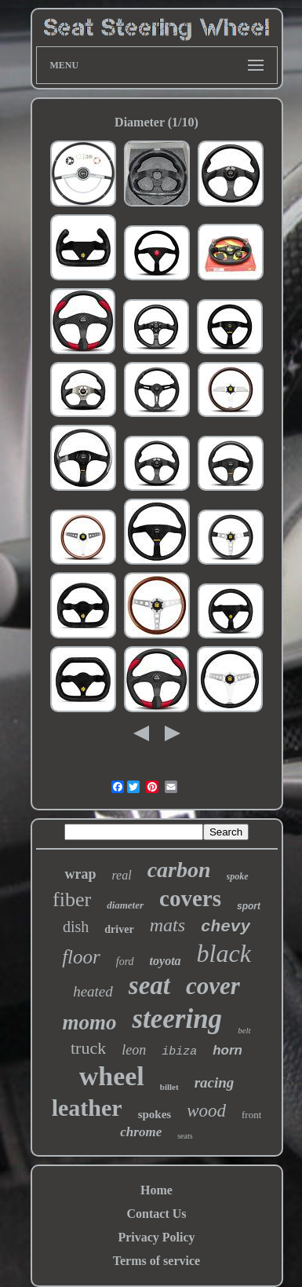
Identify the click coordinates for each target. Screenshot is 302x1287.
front (251, 1115)
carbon (179, 869)
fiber (72, 899)
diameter (125, 905)
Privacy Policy (156, 1237)
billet (169, 1086)
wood (206, 1111)
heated (93, 991)
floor (81, 956)
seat (149, 985)
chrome (141, 1131)
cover (213, 986)
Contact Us (157, 1213)
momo (89, 1022)
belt (244, 1030)
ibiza (179, 1051)
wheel (111, 1076)
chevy (225, 927)
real (121, 875)
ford (125, 961)
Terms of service (156, 1260)
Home (156, 1190)
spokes (155, 1114)
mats (167, 925)
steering (177, 1019)
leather (87, 1108)
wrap (80, 874)
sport (248, 906)
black (224, 953)
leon (134, 1050)
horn (227, 1050)
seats (184, 1136)
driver (118, 929)
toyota (165, 960)
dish (76, 926)
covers (190, 898)
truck (88, 1048)
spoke (238, 876)
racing (215, 1082)
